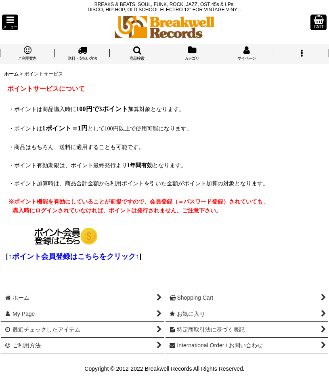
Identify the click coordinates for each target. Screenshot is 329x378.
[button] (10, 22)
